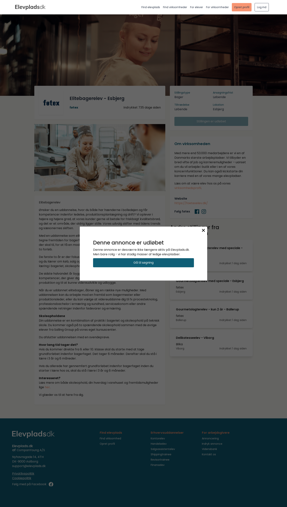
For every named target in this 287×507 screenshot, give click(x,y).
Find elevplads (150, 7)
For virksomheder (217, 7)
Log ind (261, 7)
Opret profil (241, 7)
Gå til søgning (143, 262)
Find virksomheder (175, 7)
